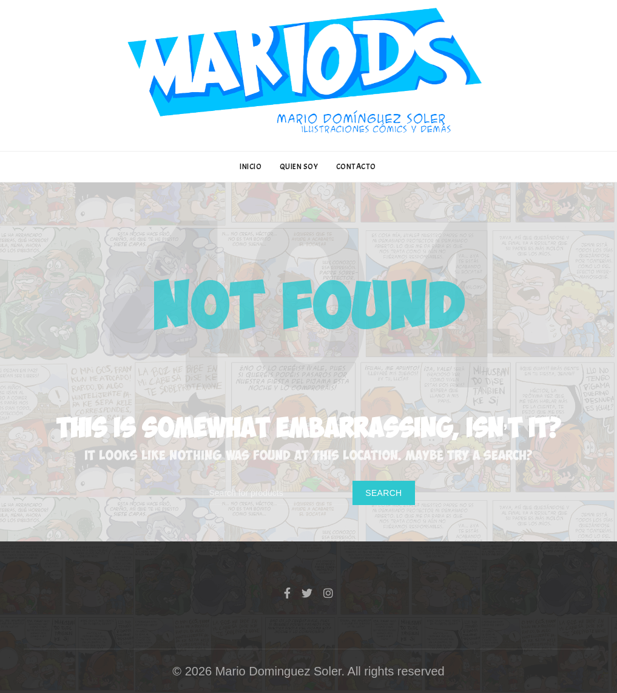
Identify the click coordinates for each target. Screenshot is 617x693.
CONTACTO (356, 167)
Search (383, 493)
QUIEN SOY (299, 167)
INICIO (250, 167)
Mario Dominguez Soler (278, 671)
